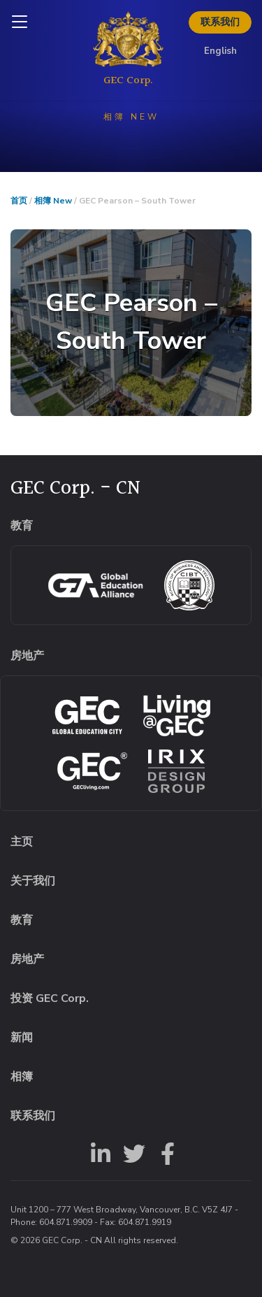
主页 (21, 842)
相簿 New (53, 200)
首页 (18, 200)
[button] (131, 322)
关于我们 (32, 881)
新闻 (21, 1037)
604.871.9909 (65, 1222)
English (220, 51)
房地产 (27, 959)
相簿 (21, 1076)
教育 (21, 920)
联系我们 (220, 22)
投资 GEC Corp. (49, 998)
